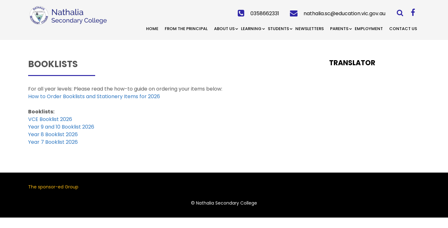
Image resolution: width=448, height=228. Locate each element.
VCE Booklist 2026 (50, 119)
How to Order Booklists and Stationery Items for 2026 (94, 96)
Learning (251, 29)
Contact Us (403, 29)
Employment (369, 29)
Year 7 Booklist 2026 (53, 142)
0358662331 (264, 13)
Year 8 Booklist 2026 (53, 134)
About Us (224, 29)
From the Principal (186, 29)
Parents (339, 29)
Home (152, 29)
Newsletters (309, 29)
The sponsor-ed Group (53, 187)
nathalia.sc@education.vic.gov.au (344, 13)
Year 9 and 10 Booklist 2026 (61, 126)
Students (278, 29)
